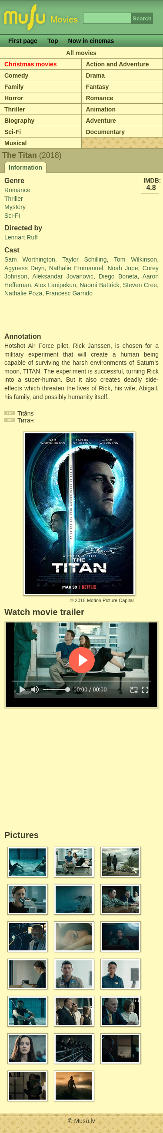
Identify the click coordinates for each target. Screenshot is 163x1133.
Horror (13, 98)
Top (52, 40)
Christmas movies (30, 64)
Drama (95, 75)
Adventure (101, 120)
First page (22, 40)
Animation (101, 109)
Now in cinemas (91, 40)
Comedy (16, 75)
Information (25, 167)
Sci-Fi (12, 131)
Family (13, 86)
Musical (15, 143)
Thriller (14, 109)
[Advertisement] (55, 315)
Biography (19, 120)
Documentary (105, 131)
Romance (99, 98)
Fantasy (97, 86)
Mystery (15, 206)
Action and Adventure (117, 64)
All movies (81, 52)
